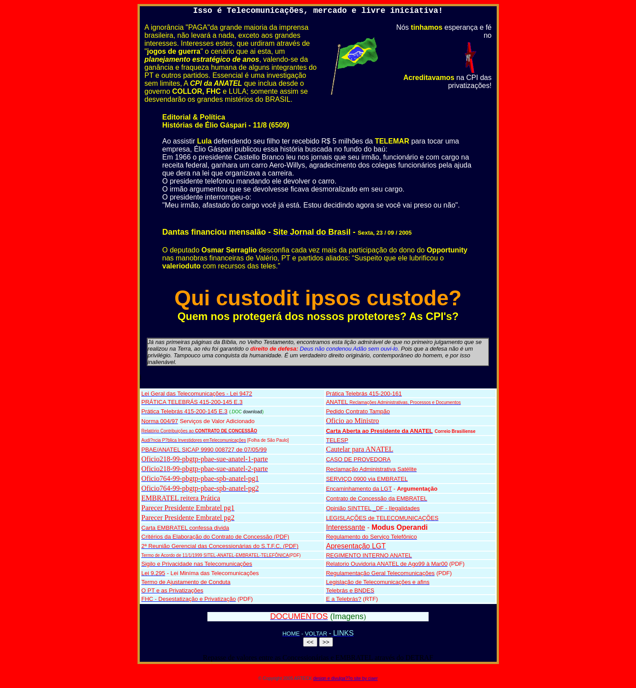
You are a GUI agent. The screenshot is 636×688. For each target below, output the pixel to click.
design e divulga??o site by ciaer (345, 678)
